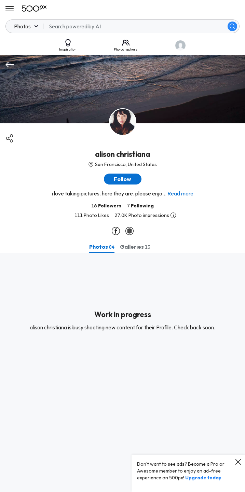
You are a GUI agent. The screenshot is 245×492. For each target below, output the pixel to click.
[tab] (101, 247)
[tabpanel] (122, 372)
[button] (122, 179)
